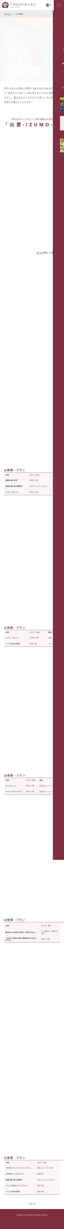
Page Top (32, 1204)
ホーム (7, 13)
